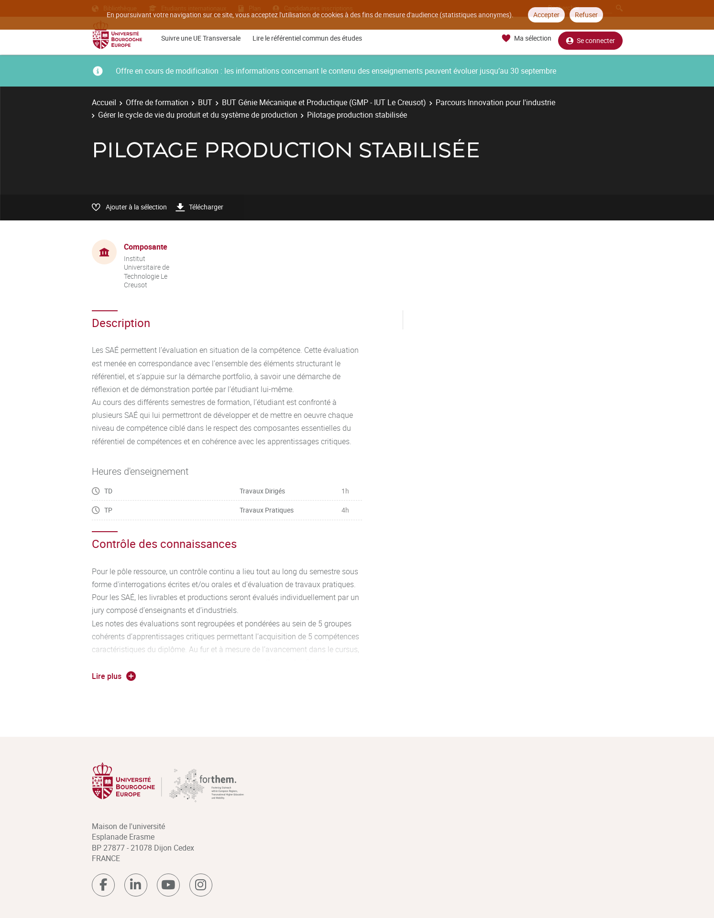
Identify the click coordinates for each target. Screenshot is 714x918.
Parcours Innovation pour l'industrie (495, 102)
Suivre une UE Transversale (201, 38)
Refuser (586, 14)
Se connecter (590, 38)
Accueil (104, 102)
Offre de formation (157, 102)
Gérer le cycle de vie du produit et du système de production (197, 114)
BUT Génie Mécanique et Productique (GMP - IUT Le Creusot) (324, 102)
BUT (205, 102)
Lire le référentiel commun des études (307, 38)
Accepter (546, 14)
